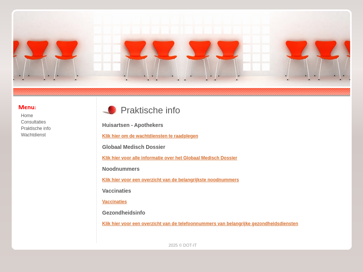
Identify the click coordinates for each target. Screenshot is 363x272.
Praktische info (36, 128)
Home (27, 115)
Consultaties (33, 122)
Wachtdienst (33, 135)
